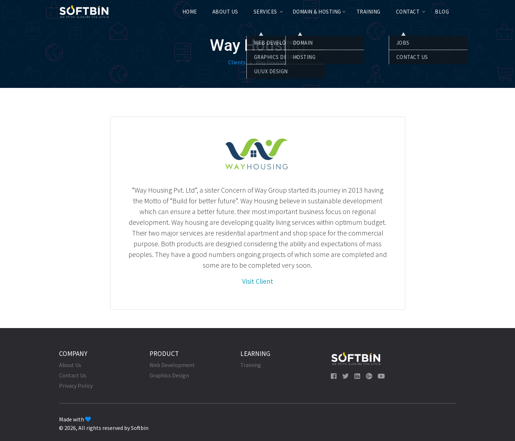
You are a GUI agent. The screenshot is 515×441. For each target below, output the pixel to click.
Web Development (172, 364)
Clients (237, 62)
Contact (408, 11)
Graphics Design (169, 375)
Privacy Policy (76, 385)
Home (189, 11)
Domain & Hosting (317, 11)
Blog (442, 11)
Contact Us (72, 375)
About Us (225, 11)
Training (369, 11)
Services (265, 11)
